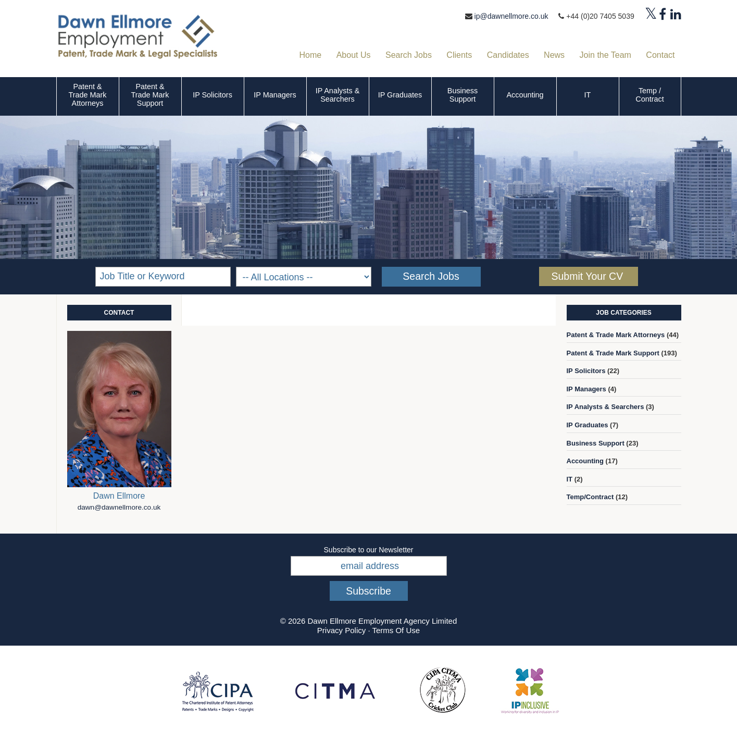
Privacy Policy (341, 630)
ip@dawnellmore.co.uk (511, 16)
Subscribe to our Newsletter (369, 550)
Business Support (462, 95)
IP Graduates (400, 95)
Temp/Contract (590, 497)
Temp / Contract (649, 95)
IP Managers (275, 95)
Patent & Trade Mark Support (150, 94)
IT (587, 95)
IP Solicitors (212, 95)
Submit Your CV (587, 276)
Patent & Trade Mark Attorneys (87, 94)
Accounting (524, 95)
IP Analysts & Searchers (338, 95)
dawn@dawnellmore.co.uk (119, 507)
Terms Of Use (396, 630)
